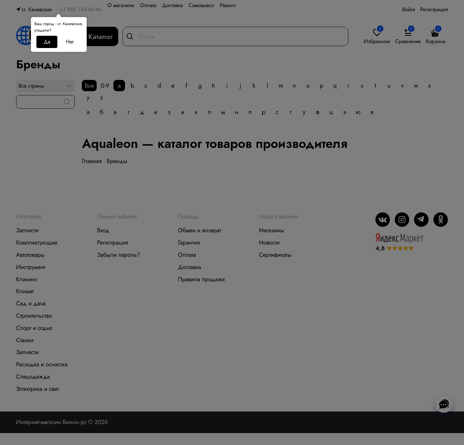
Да (47, 41)
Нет (70, 41)
